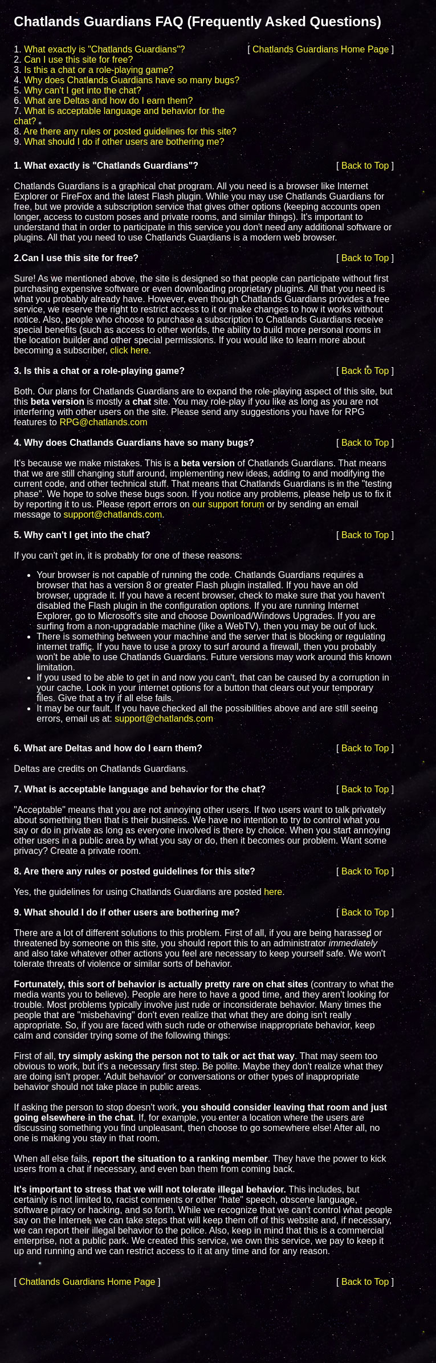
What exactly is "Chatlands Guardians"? (104, 49)
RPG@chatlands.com (103, 422)
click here (129, 350)
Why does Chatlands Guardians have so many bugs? (131, 80)
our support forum (228, 504)
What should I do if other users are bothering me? (124, 142)
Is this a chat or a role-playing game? (98, 70)
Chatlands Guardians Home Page (320, 49)
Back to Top (365, 165)
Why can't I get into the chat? (82, 90)
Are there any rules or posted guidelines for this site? (130, 131)
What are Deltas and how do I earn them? (108, 100)
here (273, 892)
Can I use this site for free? (78, 59)
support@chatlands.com (112, 514)
